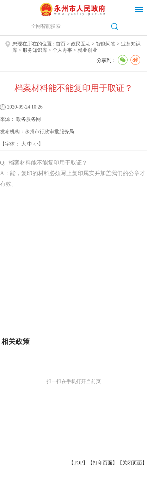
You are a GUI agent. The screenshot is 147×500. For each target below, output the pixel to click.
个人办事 (62, 50)
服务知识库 (35, 50)
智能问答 (106, 44)
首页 (61, 44)
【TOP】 (78, 462)
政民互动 (81, 44)
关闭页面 (132, 462)
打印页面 (102, 462)
